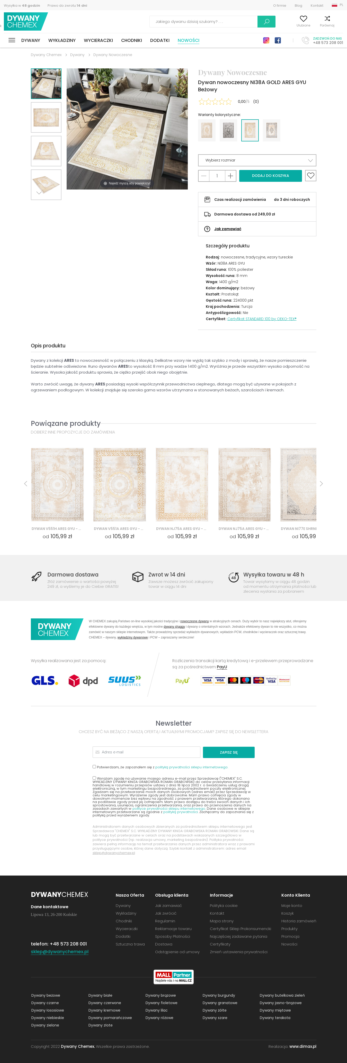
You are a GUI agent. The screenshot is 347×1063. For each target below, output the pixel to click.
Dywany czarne (44, 1002)
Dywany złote (100, 1025)
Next (40, 206)
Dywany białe (100, 995)
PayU (222, 667)
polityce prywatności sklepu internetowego (168, 808)
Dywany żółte (214, 1010)
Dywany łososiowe (47, 1010)
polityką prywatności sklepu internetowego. (191, 766)
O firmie (279, 5)
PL (341, 4)
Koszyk (338, 25)
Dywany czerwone (104, 1002)
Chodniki (131, 40)
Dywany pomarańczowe (109, 1017)
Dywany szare (214, 1017)
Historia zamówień (298, 920)
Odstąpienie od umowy (177, 951)
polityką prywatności (180, 811)
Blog (298, 5)
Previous (52, 206)
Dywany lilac (156, 1010)
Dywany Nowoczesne (112, 55)
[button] (257, 160)
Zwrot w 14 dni (167, 575)
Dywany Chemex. (78, 1046)
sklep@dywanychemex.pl (114, 852)
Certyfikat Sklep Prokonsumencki (240, 928)
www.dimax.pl (302, 1046)
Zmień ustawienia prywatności (239, 951)
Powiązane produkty (66, 423)
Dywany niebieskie (47, 1017)
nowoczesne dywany (194, 621)
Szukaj (237, 22)
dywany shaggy (174, 626)
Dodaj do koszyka (270, 175)
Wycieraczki (98, 40)
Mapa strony (222, 920)
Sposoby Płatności (172, 936)
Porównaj (315, 25)
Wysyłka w (22, 5)
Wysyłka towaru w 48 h (274, 575)
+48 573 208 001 (328, 42)
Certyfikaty (220, 944)
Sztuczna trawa (130, 944)
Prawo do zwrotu (67, 5)
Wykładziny (62, 40)
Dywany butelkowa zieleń (281, 995)
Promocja (290, 936)
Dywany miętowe (274, 1010)
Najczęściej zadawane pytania (238, 936)
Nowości (188, 40)
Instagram (266, 40)
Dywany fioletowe (161, 1002)
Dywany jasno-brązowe (280, 1002)
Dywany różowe (159, 1017)
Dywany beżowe (45, 995)
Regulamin (165, 920)
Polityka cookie (224, 905)
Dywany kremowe (104, 1010)
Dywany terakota (274, 1017)
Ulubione (292, 25)
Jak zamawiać (227, 228)
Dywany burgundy (218, 995)
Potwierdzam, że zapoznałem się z (160, 767)
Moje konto (267, 25)
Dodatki (160, 40)
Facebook (278, 40)
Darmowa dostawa (74, 575)
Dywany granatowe (219, 1002)
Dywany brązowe (160, 995)
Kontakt (317, 5)
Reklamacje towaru (173, 928)
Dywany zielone (45, 1025)
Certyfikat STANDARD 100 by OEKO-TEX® (262, 318)
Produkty (289, 928)
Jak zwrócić (165, 913)
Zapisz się (235, 752)
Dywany (30, 40)
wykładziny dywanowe (133, 637)
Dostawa (163, 944)
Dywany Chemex (26, 21)
